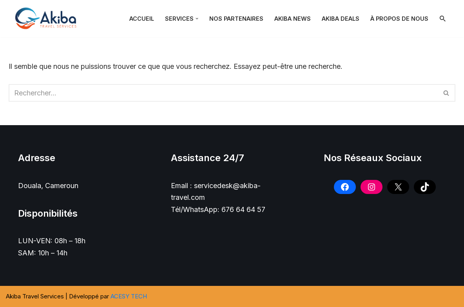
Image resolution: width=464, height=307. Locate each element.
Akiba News (292, 18)
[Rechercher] (443, 19)
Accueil (141, 18)
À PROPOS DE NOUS (399, 18)
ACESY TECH (129, 296)
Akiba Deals (340, 18)
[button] (197, 18)
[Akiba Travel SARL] (48, 18)
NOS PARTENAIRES (236, 18)
